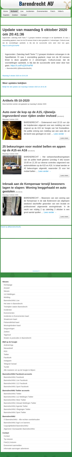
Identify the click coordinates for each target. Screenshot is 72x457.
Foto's (52, 11)
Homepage (8, 285)
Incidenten (30, 11)
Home (5, 11)
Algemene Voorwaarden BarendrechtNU (19, 429)
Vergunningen (9, 329)
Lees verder (60, 134)
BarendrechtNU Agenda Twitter (16, 406)
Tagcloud (7, 335)
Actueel (14, 11)
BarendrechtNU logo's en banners (17, 423)
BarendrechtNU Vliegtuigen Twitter (17, 409)
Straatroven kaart (10, 319)
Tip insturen (8, 439)
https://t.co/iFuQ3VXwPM (10, 45)
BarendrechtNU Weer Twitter (15, 400)
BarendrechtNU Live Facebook (15, 380)
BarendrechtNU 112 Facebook (15, 383)
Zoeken (15, 15)
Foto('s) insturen (10, 442)
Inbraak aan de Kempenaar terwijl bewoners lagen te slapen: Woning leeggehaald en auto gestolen (34, 187)
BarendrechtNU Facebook (14, 377)
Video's (60, 11)
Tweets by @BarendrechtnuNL (11, 227)
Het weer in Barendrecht (13, 304)
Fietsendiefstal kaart (11, 322)
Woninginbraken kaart (12, 325)
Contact (24, 15)
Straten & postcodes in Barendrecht (17, 338)
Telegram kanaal (10, 364)
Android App (8, 345)
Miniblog (7, 297)
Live (22, 11)
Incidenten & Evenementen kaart (16, 316)
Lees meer (64, 138)
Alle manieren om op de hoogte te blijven (19, 370)
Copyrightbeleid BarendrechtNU (16, 426)
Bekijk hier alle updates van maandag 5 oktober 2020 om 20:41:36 (24, 87)
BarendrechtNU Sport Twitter (15, 412)
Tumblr (6, 367)
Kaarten (6, 15)
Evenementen (42, 11)
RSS (5, 351)
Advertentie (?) (36, 271)
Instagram (7, 361)
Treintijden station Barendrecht (15, 307)
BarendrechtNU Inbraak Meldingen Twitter (20, 403)
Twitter (6, 354)
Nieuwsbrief (8, 348)
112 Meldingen (9, 294)
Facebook (7, 358)
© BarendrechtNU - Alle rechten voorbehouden (22, 420)
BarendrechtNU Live (11, 300)
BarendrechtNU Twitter (12, 394)
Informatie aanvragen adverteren (16, 449)
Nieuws (6, 291)
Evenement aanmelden (13, 445)
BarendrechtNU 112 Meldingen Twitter (18, 397)
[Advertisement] (51, 21)
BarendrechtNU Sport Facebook (16, 387)
